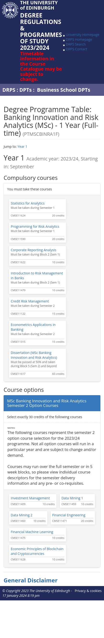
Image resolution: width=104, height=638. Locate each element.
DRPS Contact (76, 49)
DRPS (8, 89)
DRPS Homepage (79, 39)
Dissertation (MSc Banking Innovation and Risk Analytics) (34, 355)
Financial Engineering (68, 515)
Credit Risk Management (30, 301)
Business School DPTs (63, 89)
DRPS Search (76, 44)
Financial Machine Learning (32, 532)
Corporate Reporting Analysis (33, 250)
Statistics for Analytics (27, 203)
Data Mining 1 (72, 498)
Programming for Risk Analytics (35, 226)
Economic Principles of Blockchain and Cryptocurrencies (37, 551)
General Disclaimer (31, 580)
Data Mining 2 (21, 515)
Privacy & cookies (88, 590)
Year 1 (22, 146)
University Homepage (82, 34)
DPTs (25, 89)
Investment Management (30, 498)
